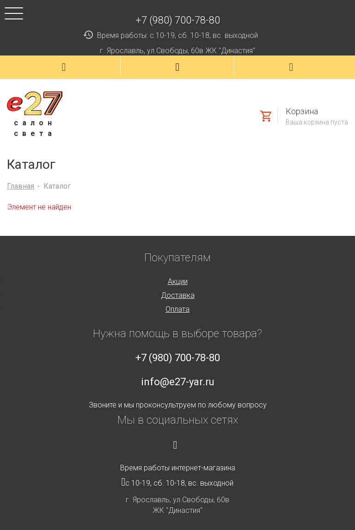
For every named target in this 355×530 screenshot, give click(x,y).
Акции (178, 281)
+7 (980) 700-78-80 (177, 20)
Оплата (177, 309)
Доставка (178, 295)
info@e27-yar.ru (177, 382)
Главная (20, 186)
